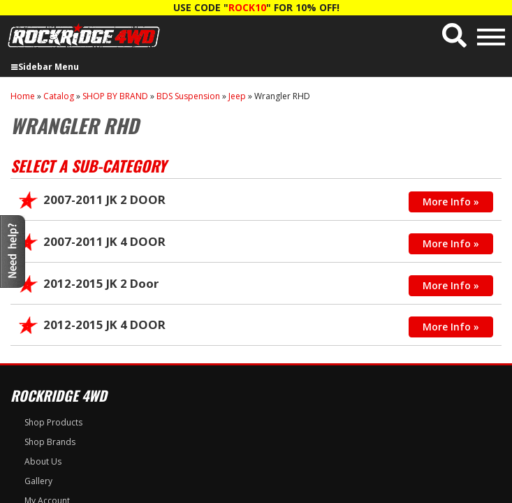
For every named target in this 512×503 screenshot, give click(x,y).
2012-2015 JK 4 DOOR (104, 324)
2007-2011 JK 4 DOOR (104, 241)
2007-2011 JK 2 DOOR (104, 199)
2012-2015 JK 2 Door (101, 283)
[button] (454, 35)
